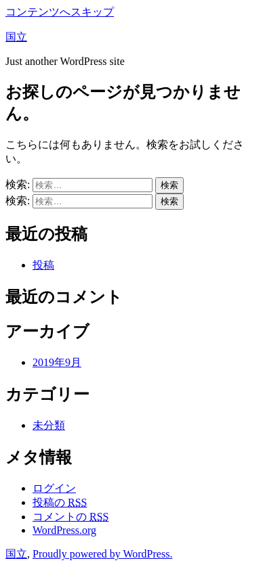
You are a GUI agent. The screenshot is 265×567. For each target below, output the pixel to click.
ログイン (54, 488)
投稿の (60, 502)
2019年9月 (57, 362)
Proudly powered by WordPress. (102, 554)
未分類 (49, 425)
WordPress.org (64, 530)
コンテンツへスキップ (59, 12)
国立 (16, 37)
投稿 (43, 265)
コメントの (70, 516)
